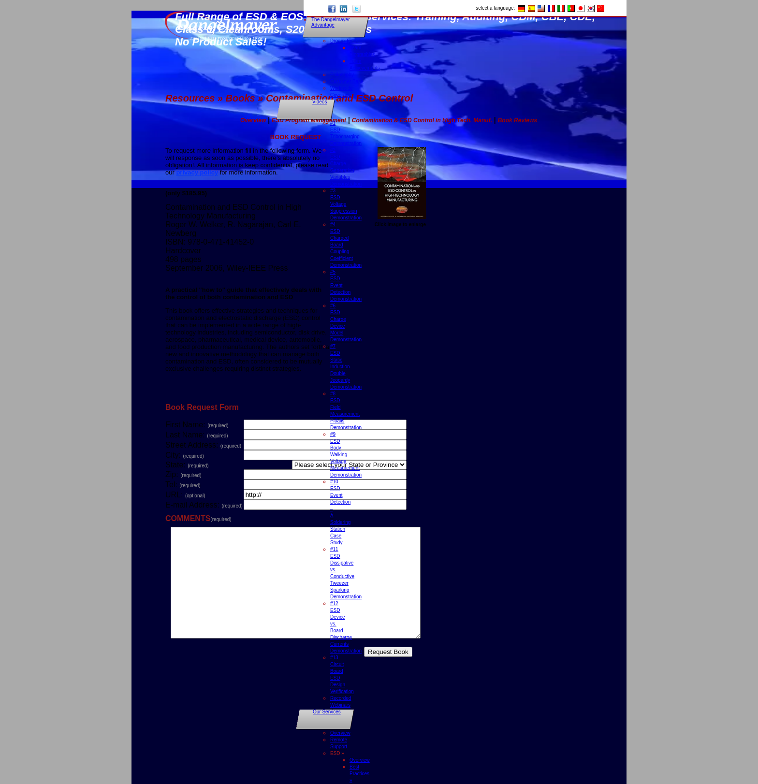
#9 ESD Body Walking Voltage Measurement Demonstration (346, 455)
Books (240, 98)
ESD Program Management (309, 120)
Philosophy (342, 74)
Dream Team (346, 41)
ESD (337, 753)
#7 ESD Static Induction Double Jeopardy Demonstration (346, 367)
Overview (340, 733)
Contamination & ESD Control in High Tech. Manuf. (422, 120)
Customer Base (347, 81)
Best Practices (359, 773)
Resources (190, 98)
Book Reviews (517, 120)
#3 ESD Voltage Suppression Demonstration (346, 204)
